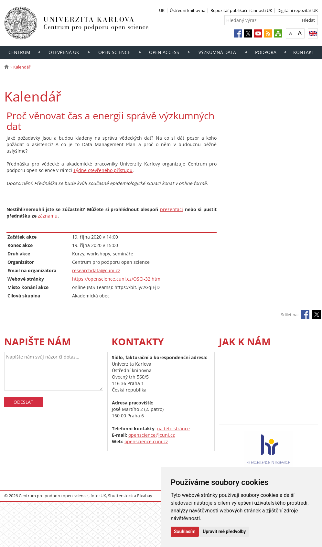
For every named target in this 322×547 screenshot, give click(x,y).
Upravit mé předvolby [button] (224, 531)
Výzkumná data (217, 52)
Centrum (19, 52)
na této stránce (173, 428)
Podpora (265, 52)
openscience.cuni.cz (146, 441)
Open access (164, 52)
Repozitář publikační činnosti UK (241, 10)
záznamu (48, 216)
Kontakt (303, 52)
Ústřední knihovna (187, 10)
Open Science (114, 52)
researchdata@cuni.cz (96, 270)
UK (162, 10)
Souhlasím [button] (185, 531)
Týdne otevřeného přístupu (103, 170)
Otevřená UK (63, 52)
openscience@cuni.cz (151, 435)
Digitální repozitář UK (297, 10)
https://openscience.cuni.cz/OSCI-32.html (117, 279)
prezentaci (171, 209)
